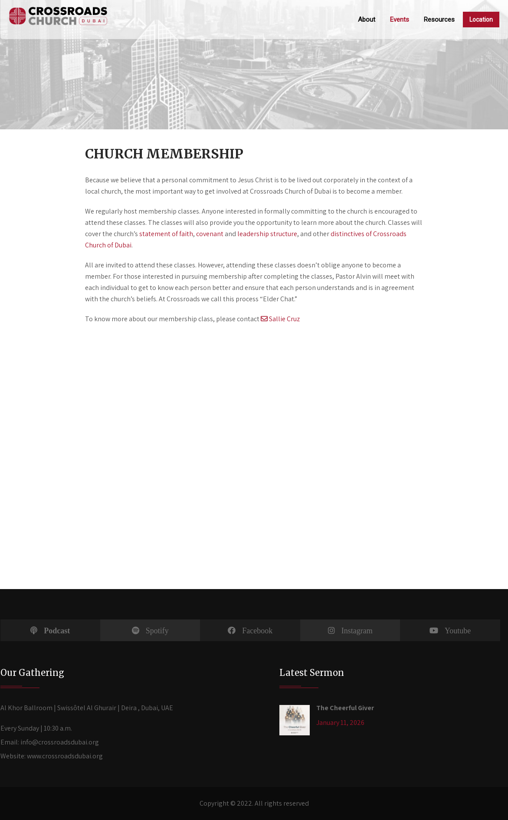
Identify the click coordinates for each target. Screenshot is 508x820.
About (366, 19)
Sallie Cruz (280, 318)
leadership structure (267, 233)
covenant (209, 233)
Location (481, 19)
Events (399, 19)
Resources (439, 19)
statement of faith (166, 233)
